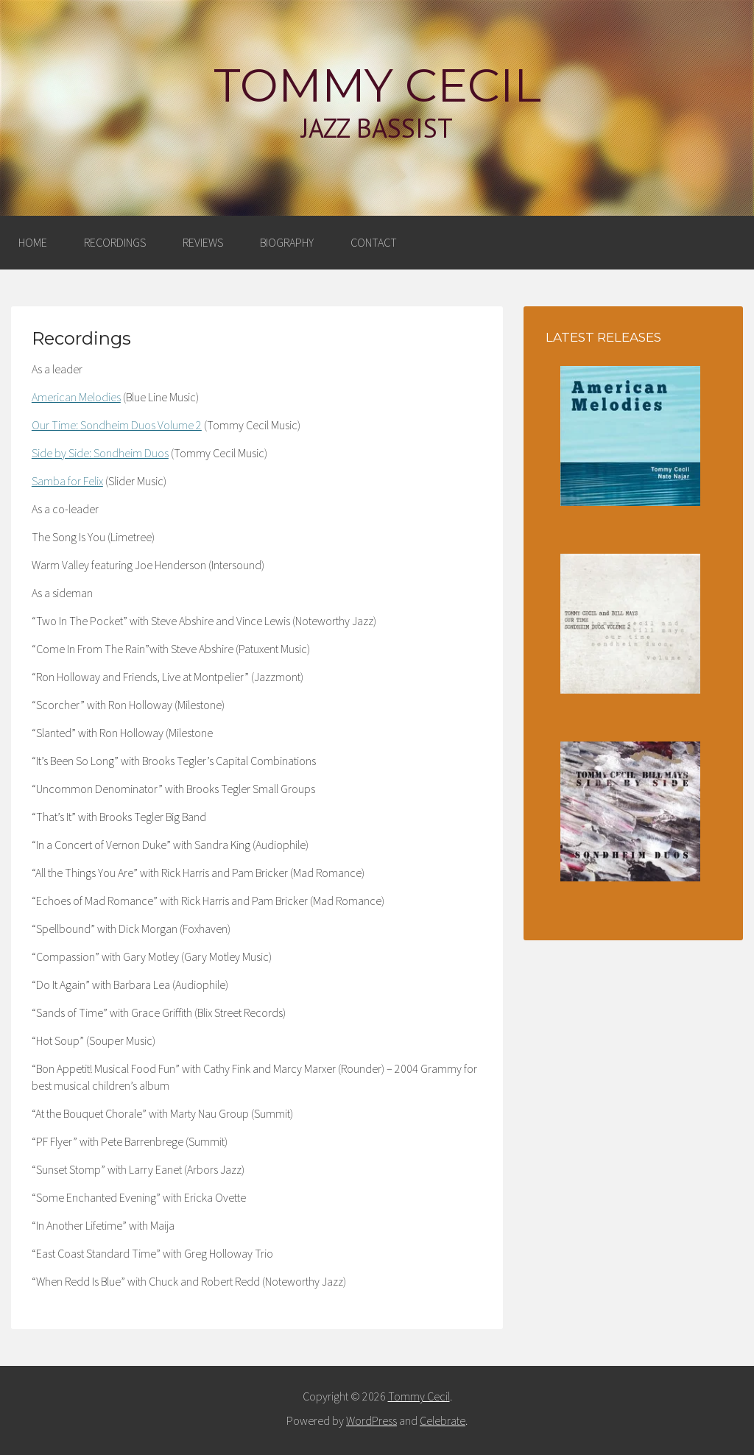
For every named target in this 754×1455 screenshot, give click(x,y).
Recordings (115, 242)
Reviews (203, 242)
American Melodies (76, 397)
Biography (287, 242)
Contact (373, 242)
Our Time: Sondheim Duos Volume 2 (117, 425)
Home (32, 242)
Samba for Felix (67, 480)
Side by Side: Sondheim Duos (100, 452)
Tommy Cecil (377, 85)
